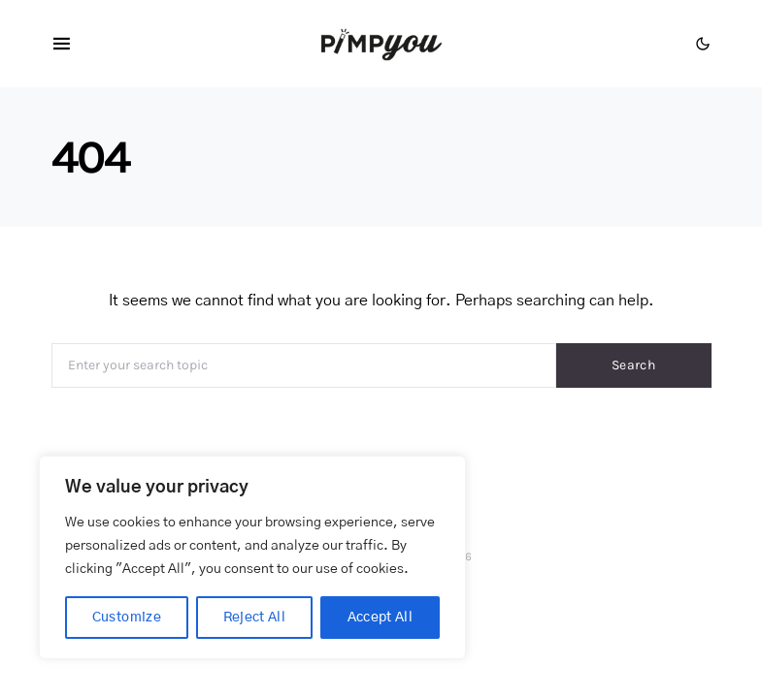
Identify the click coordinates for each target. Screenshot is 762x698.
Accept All (381, 617)
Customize (126, 617)
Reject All (254, 617)
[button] (703, 43)
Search (633, 365)
